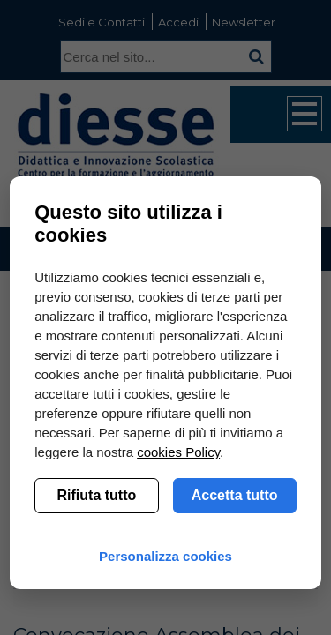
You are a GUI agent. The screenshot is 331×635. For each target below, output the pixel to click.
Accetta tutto (235, 495)
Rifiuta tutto (97, 495)
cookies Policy (178, 451)
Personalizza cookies (165, 556)
